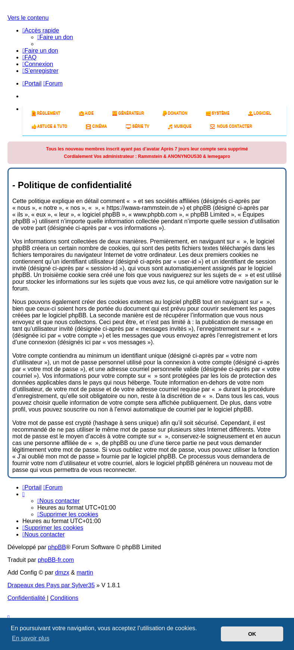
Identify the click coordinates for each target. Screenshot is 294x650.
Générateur (128, 113)
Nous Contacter (231, 126)
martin (84, 572)
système (217, 113)
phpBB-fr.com (56, 560)
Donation (175, 113)
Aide (86, 113)
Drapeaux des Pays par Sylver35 (51, 585)
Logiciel (259, 113)
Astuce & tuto (49, 126)
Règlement (46, 113)
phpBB (57, 547)
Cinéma (96, 126)
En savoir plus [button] (31, 638)
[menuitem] (55, 37)
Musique (179, 126)
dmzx (62, 572)
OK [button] (252, 634)
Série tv (137, 126)
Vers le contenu (28, 18)
